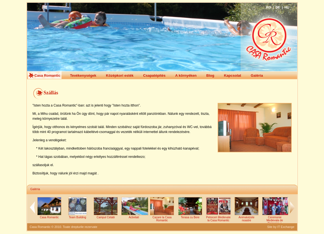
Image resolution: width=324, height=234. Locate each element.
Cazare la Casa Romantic (162, 217)
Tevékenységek (80, 75)
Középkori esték (117, 75)
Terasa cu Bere (190, 216)
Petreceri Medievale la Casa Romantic (218, 217)
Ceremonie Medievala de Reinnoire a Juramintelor (275, 220)
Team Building (77, 216)
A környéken (183, 75)
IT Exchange (285, 226)
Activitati (134, 216)
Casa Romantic (44, 75)
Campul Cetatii (106, 216)
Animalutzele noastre (247, 217)
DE (277, 7)
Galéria (254, 75)
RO (268, 7)
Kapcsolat (229, 75)
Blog (207, 75)
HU (287, 7)
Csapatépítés (151, 75)
